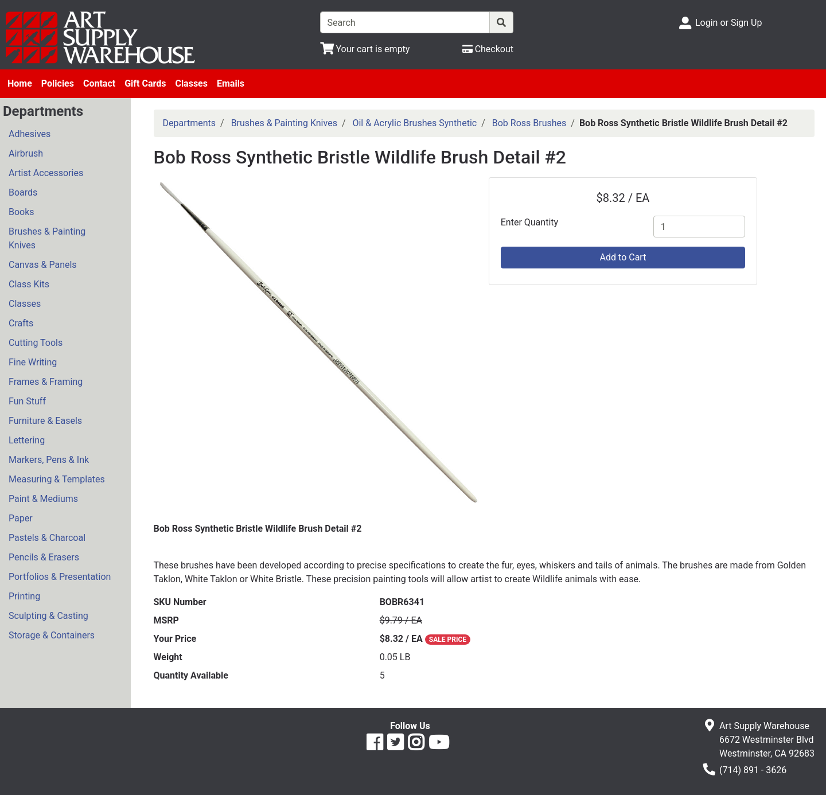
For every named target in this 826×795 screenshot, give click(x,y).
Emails (230, 83)
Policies (57, 83)
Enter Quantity (529, 222)
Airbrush (26, 153)
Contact (99, 83)
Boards (23, 192)
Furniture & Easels (45, 420)
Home (19, 83)
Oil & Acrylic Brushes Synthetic (414, 123)
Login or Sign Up (728, 22)
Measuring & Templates (57, 479)
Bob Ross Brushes (529, 123)
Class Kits (29, 284)
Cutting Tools (36, 342)
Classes (191, 83)
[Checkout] (487, 49)
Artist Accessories (46, 172)
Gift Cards (145, 83)
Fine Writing (33, 362)
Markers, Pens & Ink (49, 459)
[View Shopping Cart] (365, 49)
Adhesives (29, 133)
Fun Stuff (27, 401)
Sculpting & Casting (48, 615)
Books (21, 211)
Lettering (27, 440)
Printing (24, 596)
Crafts (21, 323)
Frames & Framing (46, 381)
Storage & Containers (52, 635)
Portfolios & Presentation (60, 576)
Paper (21, 518)
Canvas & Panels (43, 264)
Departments (189, 123)
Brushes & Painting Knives (47, 238)
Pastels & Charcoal (47, 537)
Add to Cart (623, 257)
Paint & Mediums (43, 498)
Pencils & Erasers (44, 557)
